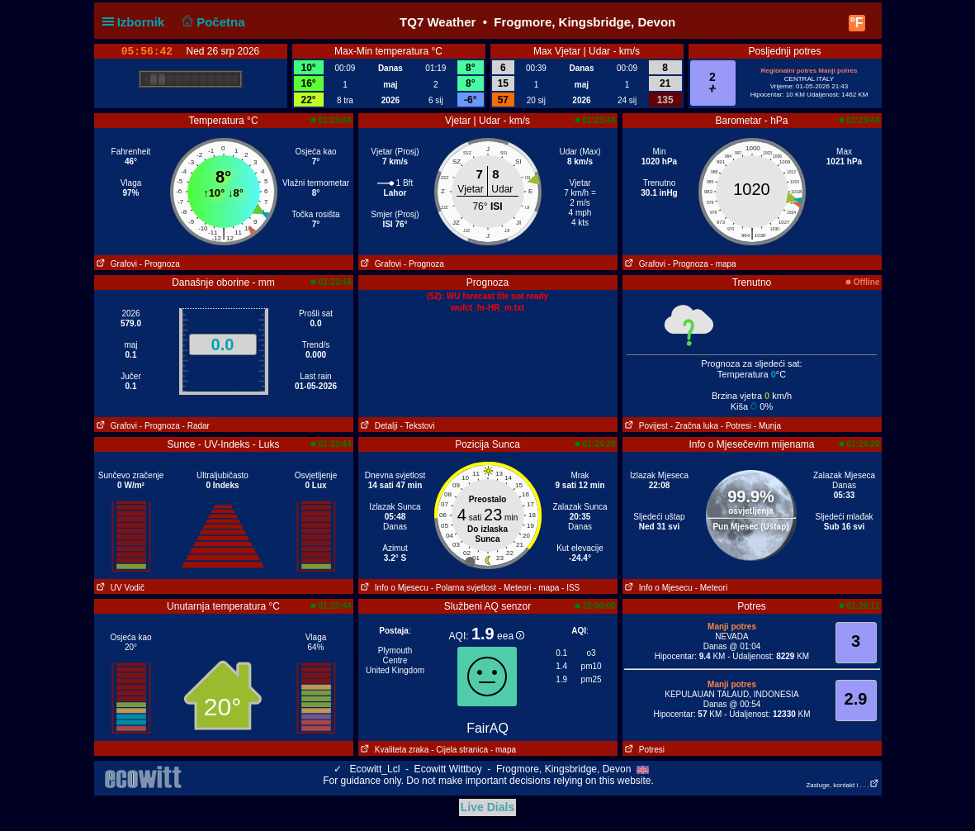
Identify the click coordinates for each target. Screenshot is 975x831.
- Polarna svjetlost (463, 587)
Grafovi (116, 263)
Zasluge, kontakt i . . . (842, 785)
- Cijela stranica (459, 749)
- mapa (723, 263)
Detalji (378, 425)
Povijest (645, 425)
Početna (212, 22)
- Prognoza (160, 263)
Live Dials (487, 807)
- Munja (767, 425)
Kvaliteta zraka (393, 749)
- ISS (570, 587)
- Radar (196, 425)
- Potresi (736, 425)
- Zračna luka (694, 425)
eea (510, 636)
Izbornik (137, 22)
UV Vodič (119, 587)
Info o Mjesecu (393, 587)
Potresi (643, 749)
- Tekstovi (417, 425)
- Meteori (515, 587)
